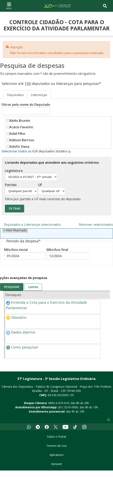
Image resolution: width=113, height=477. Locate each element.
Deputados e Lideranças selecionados (32, 224)
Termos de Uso (56, 446)
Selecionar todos (14, 151)
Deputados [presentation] (15, 95)
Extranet (56, 464)
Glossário (16, 317)
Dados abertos (20, 332)
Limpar (33, 287)
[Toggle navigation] (8, 5)
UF (51, 189)
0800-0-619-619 (58, 403)
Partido (21, 189)
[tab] (15, 94)
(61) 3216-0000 (68, 407)
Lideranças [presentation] (39, 95)
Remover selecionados (96, 224)
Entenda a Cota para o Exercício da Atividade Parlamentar (46, 305)
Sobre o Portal (56, 436)
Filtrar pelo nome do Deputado (26, 108)
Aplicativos (57, 455)
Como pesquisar (22, 347)
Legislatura (31, 174)
